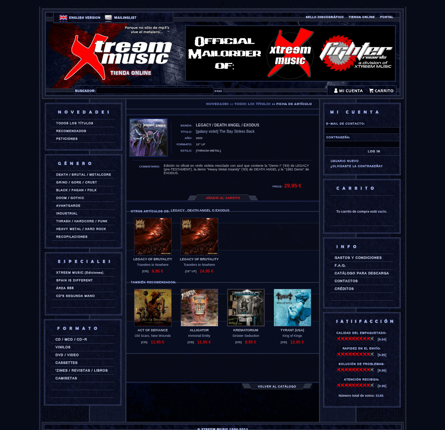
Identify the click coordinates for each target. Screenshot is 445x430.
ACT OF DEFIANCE (153, 330)
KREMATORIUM (246, 330)
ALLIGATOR (199, 330)
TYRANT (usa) (292, 330)
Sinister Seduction (245, 336)
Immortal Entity (199, 336)
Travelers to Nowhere (153, 265)
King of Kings (292, 336)
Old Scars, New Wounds (153, 336)
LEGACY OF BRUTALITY (152, 259)
